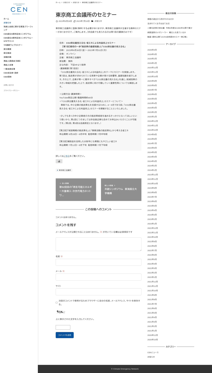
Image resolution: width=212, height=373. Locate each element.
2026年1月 (152, 63)
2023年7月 (152, 197)
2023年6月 (152, 201)
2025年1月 (152, 117)
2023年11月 (153, 179)
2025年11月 (153, 72)
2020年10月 (153, 340)
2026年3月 (152, 54)
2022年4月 (152, 264)
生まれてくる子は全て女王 (159, 24)
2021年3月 (152, 322)
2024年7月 (152, 143)
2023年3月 (152, 215)
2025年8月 (152, 85)
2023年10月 (153, 184)
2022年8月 (152, 246)
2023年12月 (153, 175)
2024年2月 (152, 166)
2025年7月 (152, 90)
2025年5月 (152, 99)
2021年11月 (153, 286)
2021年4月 (152, 317)
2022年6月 (152, 255)
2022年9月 (152, 242)
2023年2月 (152, 219)
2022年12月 (153, 228)
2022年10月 (153, 237)
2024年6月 (152, 148)
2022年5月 (152, 259)
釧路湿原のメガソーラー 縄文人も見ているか (167, 32)
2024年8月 (152, 139)
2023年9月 (152, 188)
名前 (59, 256)
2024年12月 (153, 121)
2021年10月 (153, 291)
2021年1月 (152, 331)
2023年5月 (152, 206)
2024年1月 (152, 170)
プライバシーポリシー (12, 90)
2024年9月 (152, 135)
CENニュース (153, 353)
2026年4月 (152, 50)
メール (60, 271)
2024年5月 (152, 152)
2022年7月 (152, 250)
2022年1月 (152, 277)
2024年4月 (152, 157)
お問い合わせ (9, 85)
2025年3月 (152, 108)
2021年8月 (152, 300)
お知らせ (98, 21)
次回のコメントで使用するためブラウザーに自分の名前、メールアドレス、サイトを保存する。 (99, 303)
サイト (58, 286)
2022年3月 (152, 268)
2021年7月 (152, 304)
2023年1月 (152, 224)
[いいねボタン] (59, 161)
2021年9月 (152, 295)
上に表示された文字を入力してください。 (75, 319)
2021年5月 (152, 313)
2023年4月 (152, 210)
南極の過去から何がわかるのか (161, 19)
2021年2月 (152, 326)
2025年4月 (152, 103)
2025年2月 (152, 112)
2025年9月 (152, 81)
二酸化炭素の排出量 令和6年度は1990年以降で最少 (170, 28)
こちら (66, 156)
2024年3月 (152, 161)
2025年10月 (153, 77)
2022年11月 (153, 233)
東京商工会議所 (64, 170)
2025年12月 (153, 68)
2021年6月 (152, 308)
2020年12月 (153, 335)
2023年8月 (152, 193)
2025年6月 (152, 94)
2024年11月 (153, 126)
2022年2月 (152, 273)
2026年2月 (152, 59)
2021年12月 (153, 282)
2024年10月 (153, 130)
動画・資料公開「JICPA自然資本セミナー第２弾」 (167, 37)
